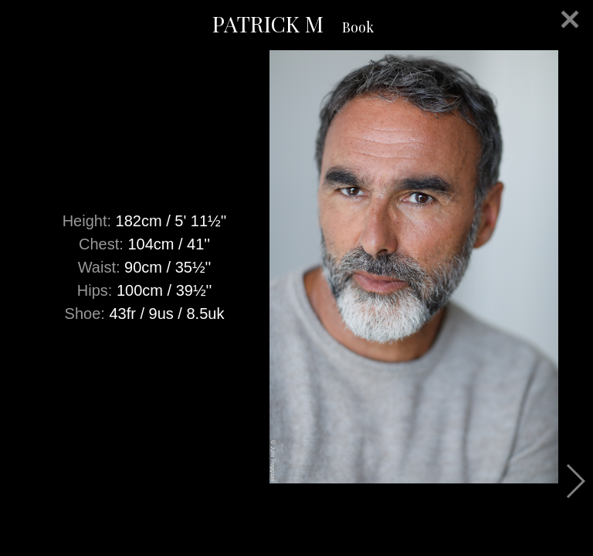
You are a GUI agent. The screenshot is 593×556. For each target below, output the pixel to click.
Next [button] (574, 481)
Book (358, 27)
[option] (296, 266)
